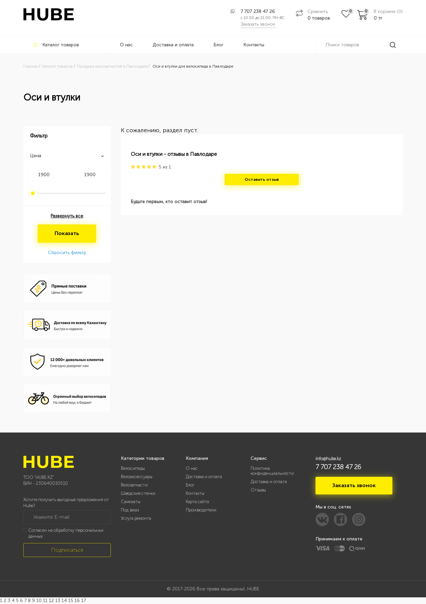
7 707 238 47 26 (258, 11)
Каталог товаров (56, 45)
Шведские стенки (138, 493)
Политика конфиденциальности (272, 471)
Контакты (254, 45)
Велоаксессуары (136, 476)
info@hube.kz (328, 458)
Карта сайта (197, 501)
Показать (67, 233)
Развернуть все (67, 216)
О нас (126, 45)
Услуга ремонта (136, 518)
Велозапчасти (134, 484)
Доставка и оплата (173, 45)
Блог (219, 45)
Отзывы (258, 489)
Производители (201, 509)
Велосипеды (133, 468)
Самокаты (130, 501)
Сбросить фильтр (67, 252)
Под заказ (130, 509)
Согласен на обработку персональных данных (66, 533)
